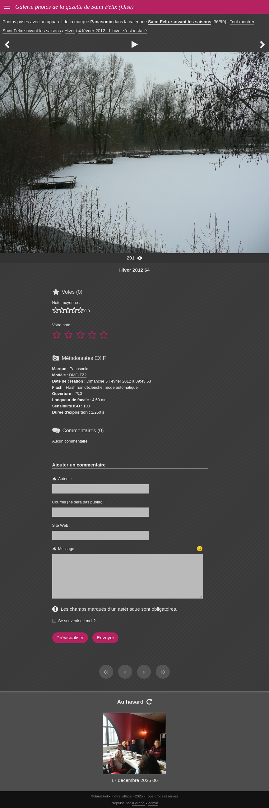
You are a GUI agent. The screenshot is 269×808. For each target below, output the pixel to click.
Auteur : (65, 478)
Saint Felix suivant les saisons (179, 21)
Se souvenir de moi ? (76, 620)
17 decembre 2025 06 (134, 780)
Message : (67, 548)
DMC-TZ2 (77, 375)
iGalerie (138, 803)
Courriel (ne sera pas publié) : (78, 502)
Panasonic (79, 368)
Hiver (70, 30)
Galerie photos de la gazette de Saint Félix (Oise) (74, 6)
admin (153, 803)
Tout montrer (242, 21)
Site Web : (61, 525)
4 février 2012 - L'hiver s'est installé (112, 30)
